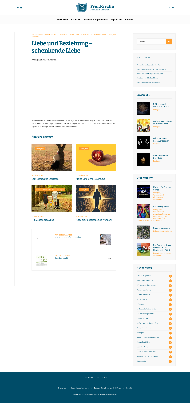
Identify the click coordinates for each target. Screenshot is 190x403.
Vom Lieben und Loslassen (45, 178)
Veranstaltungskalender (95, 19)
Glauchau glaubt (62, 257)
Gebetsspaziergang (161, 228)
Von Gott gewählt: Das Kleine (147, 78)
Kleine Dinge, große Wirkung (90, 178)
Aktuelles (75, 19)
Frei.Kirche (62, 19)
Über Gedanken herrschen (146, 352)
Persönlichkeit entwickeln (45, 190)
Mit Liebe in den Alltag (43, 220)
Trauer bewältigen (143, 342)
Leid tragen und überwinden (147, 323)
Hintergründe (142, 299)
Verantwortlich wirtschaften (147, 356)
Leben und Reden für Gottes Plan (68, 236)
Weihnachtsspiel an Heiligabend (149, 82)
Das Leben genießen (144, 276)
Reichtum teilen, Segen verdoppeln (150, 73)
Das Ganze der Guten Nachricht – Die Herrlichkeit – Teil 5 (162, 247)
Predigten (97, 34)
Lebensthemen (142, 318)
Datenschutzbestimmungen (80, 388)
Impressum (62, 388)
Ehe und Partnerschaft (84, 34)
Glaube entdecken (143, 295)
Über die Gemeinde (144, 347)
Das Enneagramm (161, 206)
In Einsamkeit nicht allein (146, 309)
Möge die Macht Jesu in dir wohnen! (94, 220)
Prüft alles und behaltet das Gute (149, 65)
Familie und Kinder (144, 290)
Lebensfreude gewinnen (162, 253)
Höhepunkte (157, 210)
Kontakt (129, 19)
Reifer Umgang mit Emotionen (148, 337)
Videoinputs (145, 178)
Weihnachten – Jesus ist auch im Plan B (151, 69)
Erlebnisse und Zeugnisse (146, 285)
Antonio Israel (50, 34)
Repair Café (116, 19)
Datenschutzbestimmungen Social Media (107, 388)
